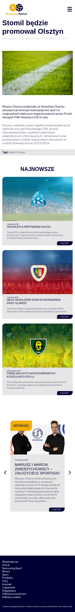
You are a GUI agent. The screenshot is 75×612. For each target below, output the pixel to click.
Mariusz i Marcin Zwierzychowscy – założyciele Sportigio (37, 469)
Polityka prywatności (14, 593)
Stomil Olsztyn (16, 152)
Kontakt (7, 584)
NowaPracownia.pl (39, 606)
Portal (5, 564)
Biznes (6, 571)
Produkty (7, 577)
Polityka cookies (11, 597)
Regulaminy (9, 590)
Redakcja (12, 38)
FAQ (5, 581)
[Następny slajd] (70, 472)
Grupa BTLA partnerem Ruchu (29, 226)
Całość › (65, 243)
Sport (5, 574)
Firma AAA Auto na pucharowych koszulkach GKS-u (31, 375)
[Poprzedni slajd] (5, 472)
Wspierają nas (10, 561)
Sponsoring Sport (12, 568)
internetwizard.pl (65, 606)
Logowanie (8, 587)
